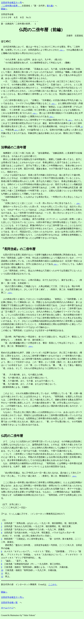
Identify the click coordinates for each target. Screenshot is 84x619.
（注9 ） (55, 264)
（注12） (74, 476)
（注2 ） (53, 103)
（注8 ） (78, 203)
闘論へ (4, 9)
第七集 (50, 6)
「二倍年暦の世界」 (11, 6)
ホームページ (7, 608)
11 (2, 573)
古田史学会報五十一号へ (12, 597)
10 (2, 570)
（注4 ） (51, 116)
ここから (52, 584)
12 (2, 576)
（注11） (30, 346)
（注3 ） (34, 113)
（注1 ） (61, 50)
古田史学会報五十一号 (11, 2)
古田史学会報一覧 (9, 602)
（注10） (9, 292)
